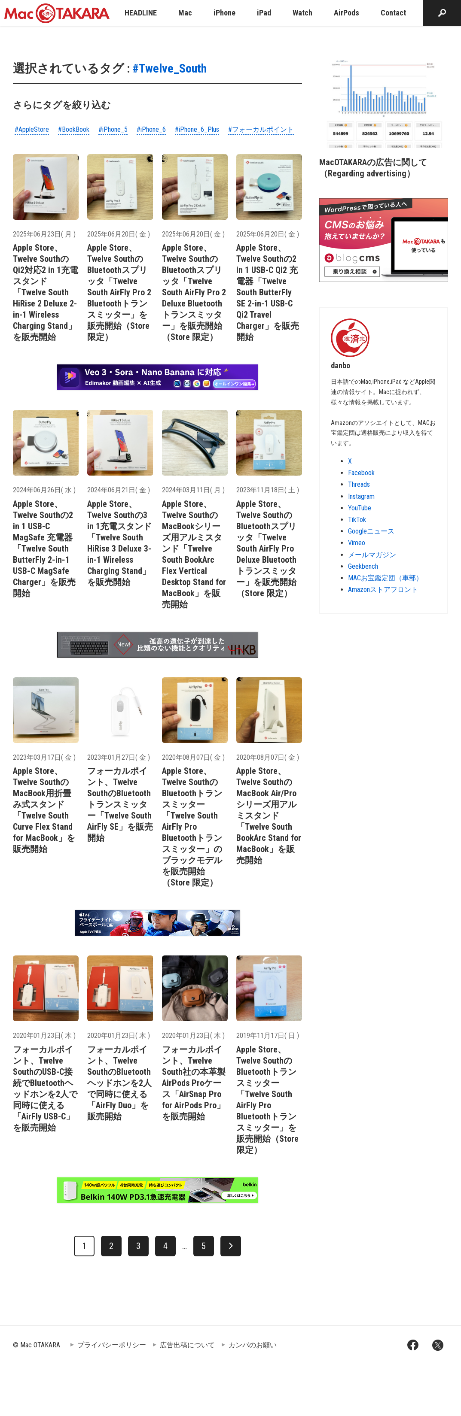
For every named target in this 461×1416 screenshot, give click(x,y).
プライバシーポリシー (111, 1345)
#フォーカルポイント (261, 129)
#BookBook (73, 129)
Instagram (361, 496)
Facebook (361, 473)
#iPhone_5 (113, 129)
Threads (359, 484)
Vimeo (356, 543)
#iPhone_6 (151, 129)
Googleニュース (371, 531)
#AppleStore (32, 129)
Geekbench (363, 566)
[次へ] (230, 1246)
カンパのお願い (253, 1345)
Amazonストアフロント (383, 589)
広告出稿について (187, 1345)
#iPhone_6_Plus (197, 129)
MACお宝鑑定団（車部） (385, 578)
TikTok (357, 519)
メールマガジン (372, 555)
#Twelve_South (169, 68)
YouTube (359, 508)
